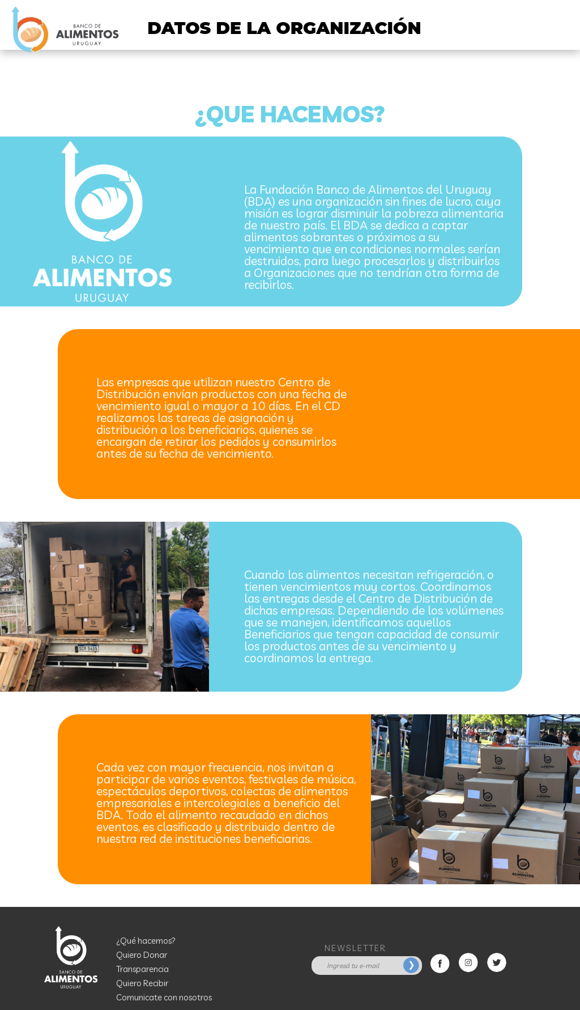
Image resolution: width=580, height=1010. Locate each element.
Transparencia (142, 969)
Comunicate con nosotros (164, 997)
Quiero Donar (141, 954)
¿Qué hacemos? (146, 940)
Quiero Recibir (142, 983)
